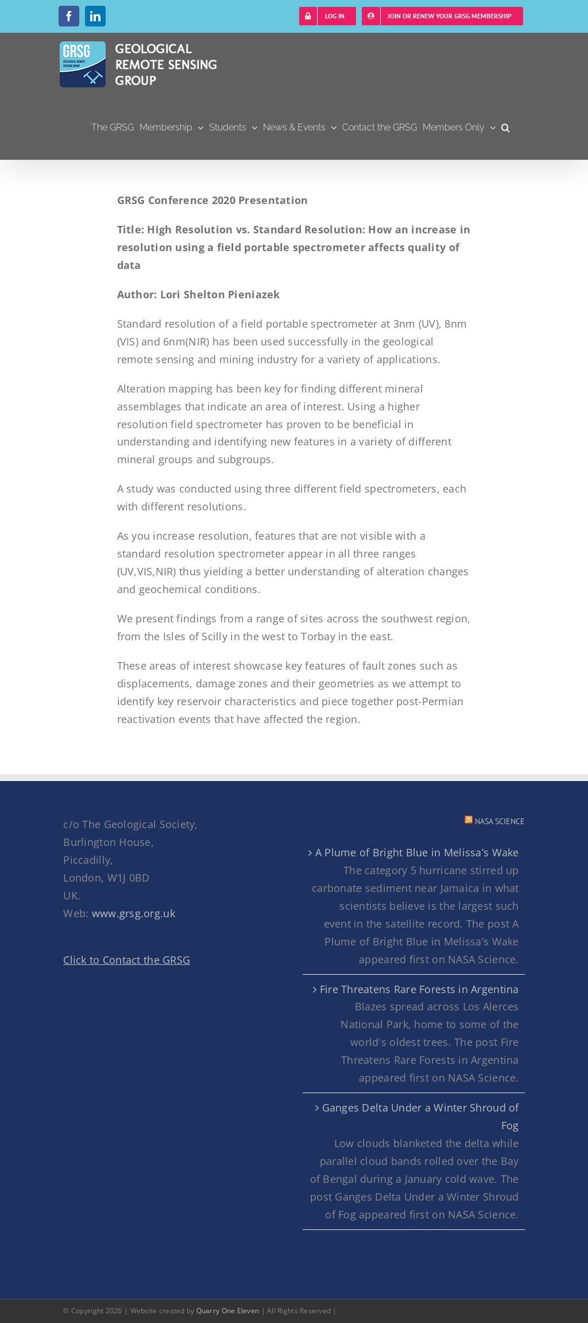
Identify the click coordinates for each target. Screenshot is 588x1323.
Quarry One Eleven (228, 1311)
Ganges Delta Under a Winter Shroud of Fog (420, 1116)
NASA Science (500, 821)
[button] (505, 127)
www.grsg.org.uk (133, 913)
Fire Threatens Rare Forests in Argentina (419, 989)
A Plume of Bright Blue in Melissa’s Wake (417, 852)
